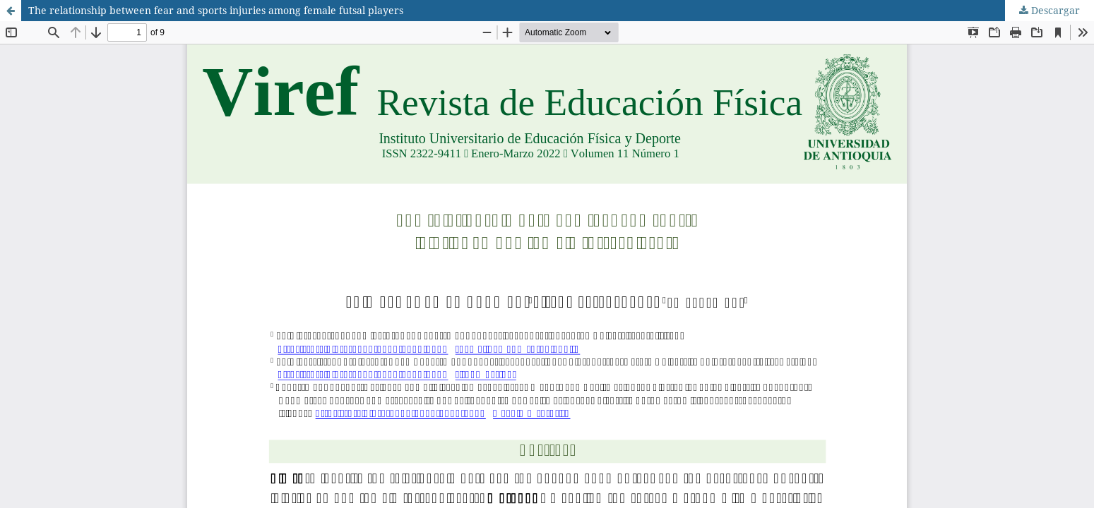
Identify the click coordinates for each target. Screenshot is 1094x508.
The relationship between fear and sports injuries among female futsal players (215, 10)
